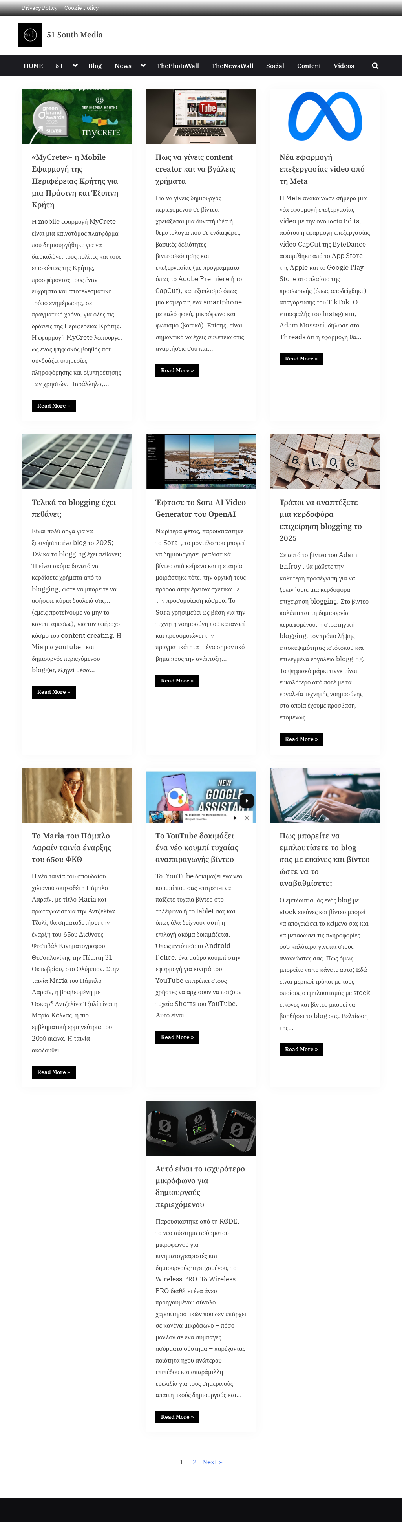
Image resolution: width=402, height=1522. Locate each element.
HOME (33, 65)
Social (275, 65)
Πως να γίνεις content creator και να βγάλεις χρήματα (196, 169)
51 (59, 65)
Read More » (56, 407)
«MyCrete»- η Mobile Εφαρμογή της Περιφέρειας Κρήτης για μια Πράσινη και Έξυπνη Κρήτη (76, 181)
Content (309, 65)
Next (209, 1471)
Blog (95, 65)
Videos (344, 65)
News (123, 65)
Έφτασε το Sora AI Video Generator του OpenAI (193, 517)
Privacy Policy (39, 7)
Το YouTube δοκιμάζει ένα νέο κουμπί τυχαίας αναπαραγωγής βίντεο (197, 853)
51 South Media (75, 35)
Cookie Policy (81, 7)
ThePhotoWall (178, 65)
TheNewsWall (233, 65)
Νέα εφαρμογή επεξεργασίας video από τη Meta (323, 169)
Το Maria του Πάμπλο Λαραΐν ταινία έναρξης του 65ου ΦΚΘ (72, 853)
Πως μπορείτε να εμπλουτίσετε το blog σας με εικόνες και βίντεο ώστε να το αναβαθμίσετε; (325, 865)
